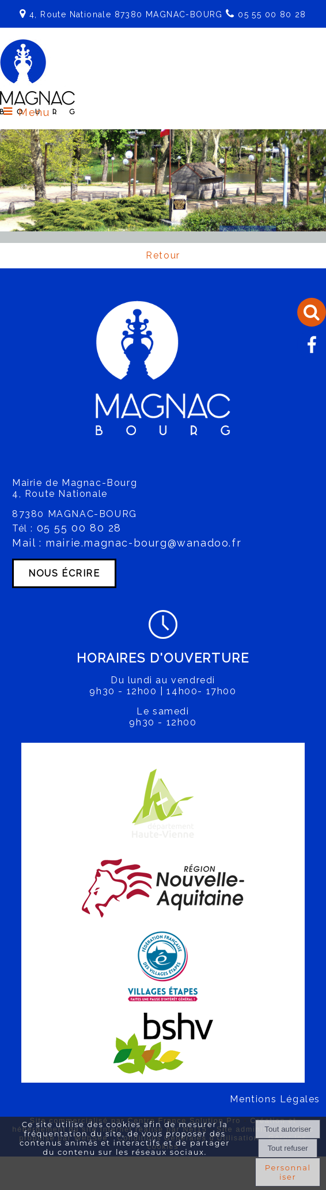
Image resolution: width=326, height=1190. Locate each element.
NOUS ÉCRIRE (64, 573)
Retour (163, 255)
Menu (34, 112)
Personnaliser (288, 1172)
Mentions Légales (275, 1099)
